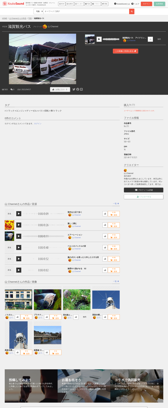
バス (41, 111)
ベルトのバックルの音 (77, 246)
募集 (104, 4)
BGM (61, 4)
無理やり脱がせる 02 (77, 268)
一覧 (116, 203)
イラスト (96, 4)
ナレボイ (79, 4)
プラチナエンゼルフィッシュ (38, 315)
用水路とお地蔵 (67, 315)
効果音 (70, 4)
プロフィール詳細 (144, 190)
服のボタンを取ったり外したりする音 (83, 257)
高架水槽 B (96, 315)
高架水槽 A (9, 350)
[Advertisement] (125, 84)
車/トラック (56, 111)
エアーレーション (75, 235)
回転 (47, 111)
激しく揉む (72, 223)
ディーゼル (31, 111)
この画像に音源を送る (125, 51)
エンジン (20, 111)
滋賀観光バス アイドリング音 (134, 38)
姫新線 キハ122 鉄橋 (39, 350)
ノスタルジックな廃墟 (9, 315)
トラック (10, 111)
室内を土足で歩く (75, 212)
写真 (87, 4)
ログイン (37, 123)
